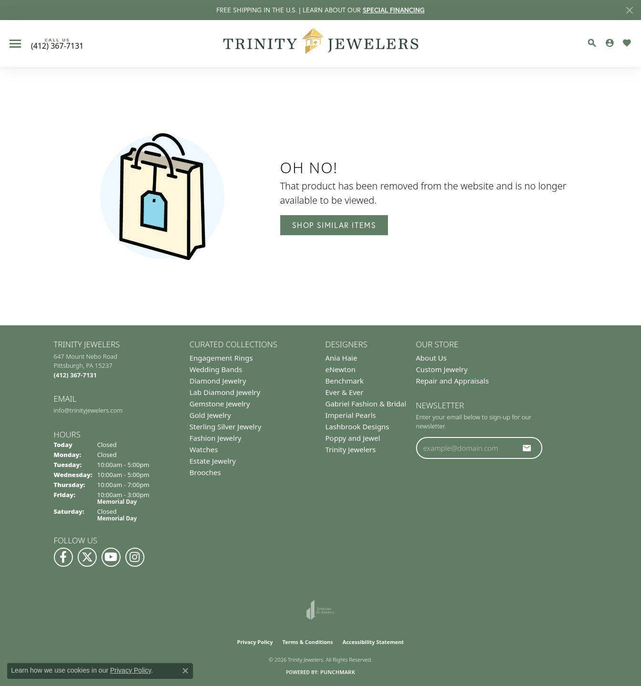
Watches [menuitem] (204, 449)
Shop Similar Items (334, 225)
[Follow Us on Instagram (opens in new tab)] (134, 557)
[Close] (629, 10)
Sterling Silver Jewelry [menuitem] (226, 426)
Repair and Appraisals (452, 380)
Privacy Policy (255, 641)
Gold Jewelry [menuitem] (210, 415)
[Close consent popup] (185, 671)
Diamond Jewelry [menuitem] (218, 380)
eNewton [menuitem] (341, 369)
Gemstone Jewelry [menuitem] (220, 403)
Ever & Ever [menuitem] (345, 392)
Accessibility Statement (373, 641)
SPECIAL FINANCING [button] (394, 10)
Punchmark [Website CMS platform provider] (337, 672)
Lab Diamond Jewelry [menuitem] (225, 392)
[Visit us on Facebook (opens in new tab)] (63, 557)
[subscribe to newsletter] (527, 448)
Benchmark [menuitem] (345, 380)
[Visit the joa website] (320, 610)
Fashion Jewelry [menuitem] (216, 438)
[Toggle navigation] (15, 43)
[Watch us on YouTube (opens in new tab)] (111, 557)
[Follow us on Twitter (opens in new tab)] (87, 557)
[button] (592, 43)
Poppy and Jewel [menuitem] (353, 438)
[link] (57, 44)
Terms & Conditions (308, 641)
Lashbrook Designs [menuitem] (357, 426)
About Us (431, 358)
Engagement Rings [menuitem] (221, 358)
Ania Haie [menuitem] (341, 358)
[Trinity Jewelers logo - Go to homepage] (320, 44)
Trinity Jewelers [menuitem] (351, 449)
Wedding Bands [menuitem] (216, 369)
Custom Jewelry (442, 369)
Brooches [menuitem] (205, 472)
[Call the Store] (75, 375)
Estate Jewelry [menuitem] (213, 461)
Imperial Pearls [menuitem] (351, 415)
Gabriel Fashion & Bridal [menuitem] (366, 403)
